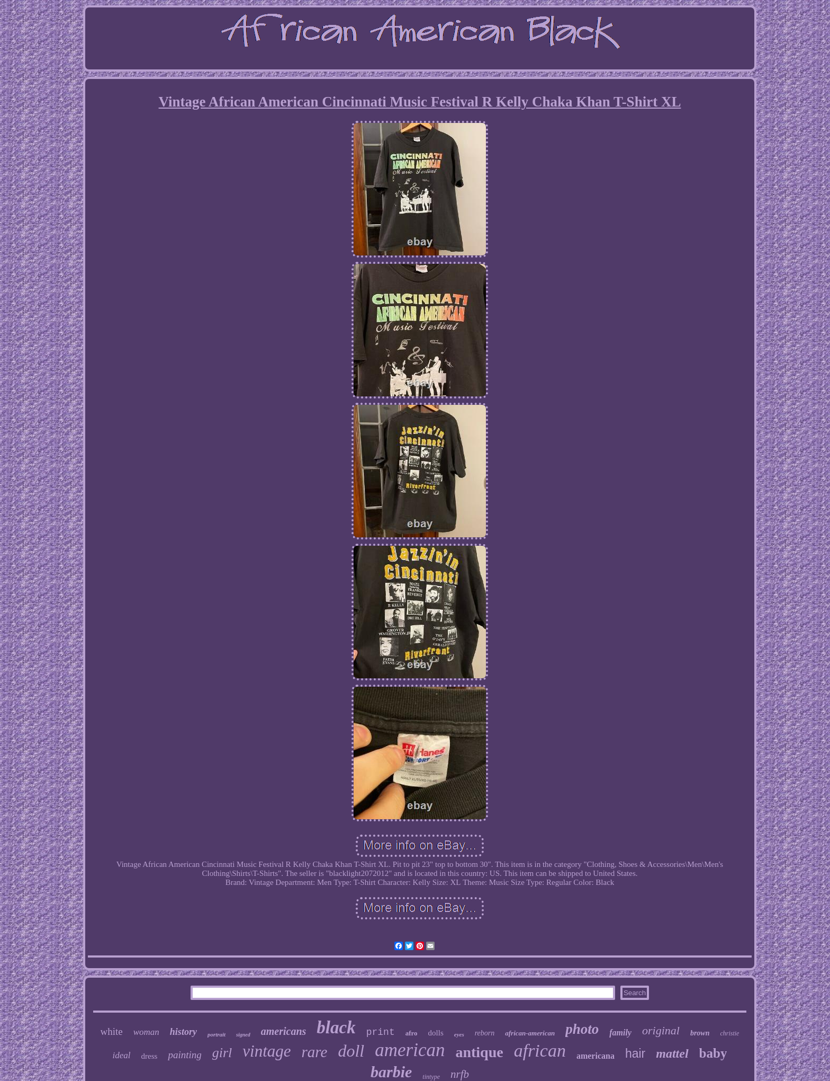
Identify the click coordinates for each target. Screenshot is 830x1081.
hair (635, 1053)
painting (184, 1054)
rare (315, 1051)
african (540, 1050)
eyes (459, 1034)
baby (713, 1053)
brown (700, 1033)
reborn (485, 1033)
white (112, 1031)
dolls (436, 1033)
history (183, 1031)
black (336, 1027)
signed (243, 1035)
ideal (122, 1055)
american (410, 1050)
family (620, 1032)
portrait (216, 1034)
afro (411, 1033)
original (661, 1030)
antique (479, 1052)
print (380, 1032)
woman (146, 1032)
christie (729, 1033)
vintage (266, 1051)
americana (595, 1055)
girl (222, 1052)
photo (582, 1029)
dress (149, 1056)
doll (351, 1050)
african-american (530, 1033)
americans (283, 1031)
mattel (672, 1053)
